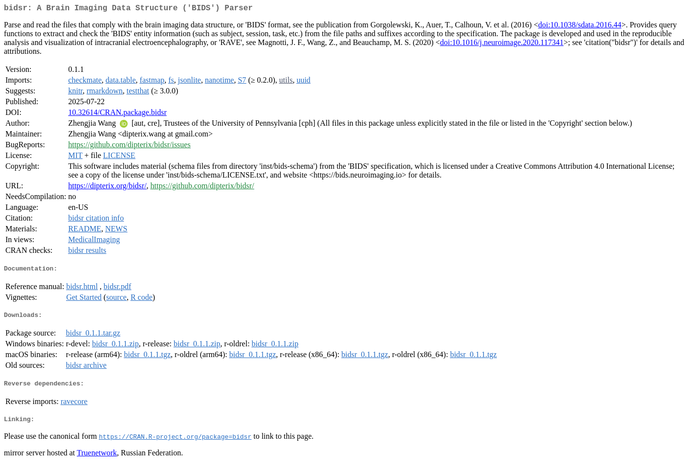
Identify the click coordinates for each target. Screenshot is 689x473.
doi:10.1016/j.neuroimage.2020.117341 (502, 44)
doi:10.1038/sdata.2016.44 (579, 27)
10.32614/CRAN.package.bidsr (117, 114)
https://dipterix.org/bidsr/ (107, 187)
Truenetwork (97, 460)
